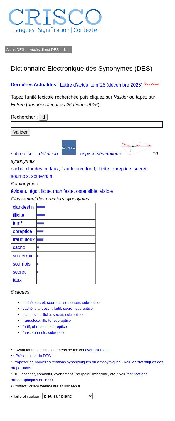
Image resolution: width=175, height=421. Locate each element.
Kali (67, 49)
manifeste (63, 191)
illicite (103, 168)
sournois (19, 176)
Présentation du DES (33, 356)
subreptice (22, 153)
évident (18, 191)
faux (54, 168)
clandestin (36, 168)
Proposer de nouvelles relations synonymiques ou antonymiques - (68, 362)
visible (106, 191)
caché (17, 168)
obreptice (121, 168)
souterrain (41, 176)
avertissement (97, 350)
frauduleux (72, 168)
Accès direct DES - (45, 49)
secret (140, 168)
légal (33, 191)
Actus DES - (16, 49)
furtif (90, 168)
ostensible (86, 191)
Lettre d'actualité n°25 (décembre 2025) (110, 84)
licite (46, 191)
